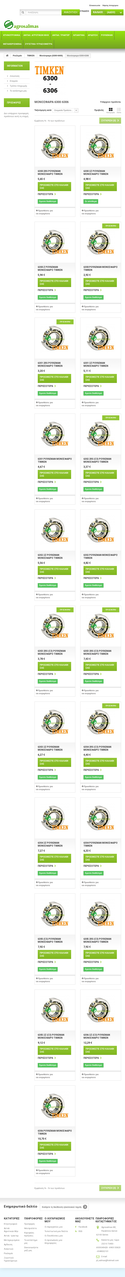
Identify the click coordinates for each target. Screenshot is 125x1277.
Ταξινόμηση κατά (43, 110)
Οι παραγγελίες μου (54, 1227)
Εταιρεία (13, 81)
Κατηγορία (110, 110)
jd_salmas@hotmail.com (107, 1260)
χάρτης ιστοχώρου (110, 5)
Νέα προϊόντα (30, 1228)
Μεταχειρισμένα (11, 1240)
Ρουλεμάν (8, 1253)
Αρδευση (8, 1244)
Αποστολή (14, 76)
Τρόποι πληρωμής (18, 86)
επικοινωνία (94, 5)
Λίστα (119, 110)
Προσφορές (14, 102)
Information (15, 66)
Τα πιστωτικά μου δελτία (56, 1231)
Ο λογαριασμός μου (55, 1220)
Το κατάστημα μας (18, 91)
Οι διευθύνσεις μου (54, 1236)
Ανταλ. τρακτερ (11, 1236)
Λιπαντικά (8, 1249)
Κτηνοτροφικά (10, 1224)
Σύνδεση (84, 11)
